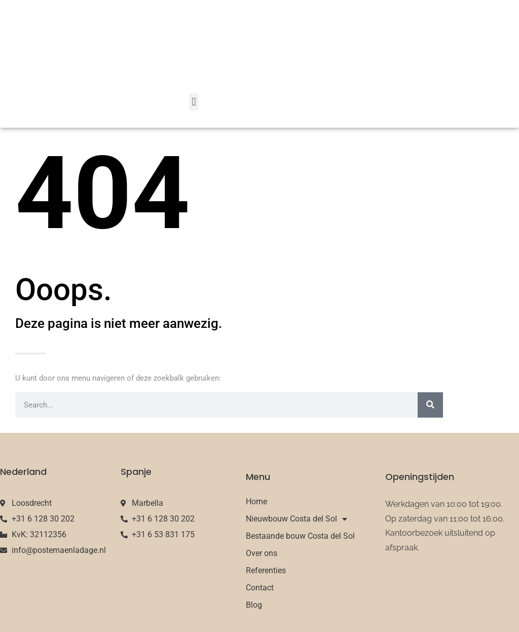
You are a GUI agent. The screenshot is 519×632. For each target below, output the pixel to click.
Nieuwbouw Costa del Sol (296, 519)
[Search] (430, 405)
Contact (260, 587)
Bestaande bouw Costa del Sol (300, 536)
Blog (254, 605)
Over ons (261, 553)
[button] (194, 101)
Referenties (266, 570)
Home (256, 501)
